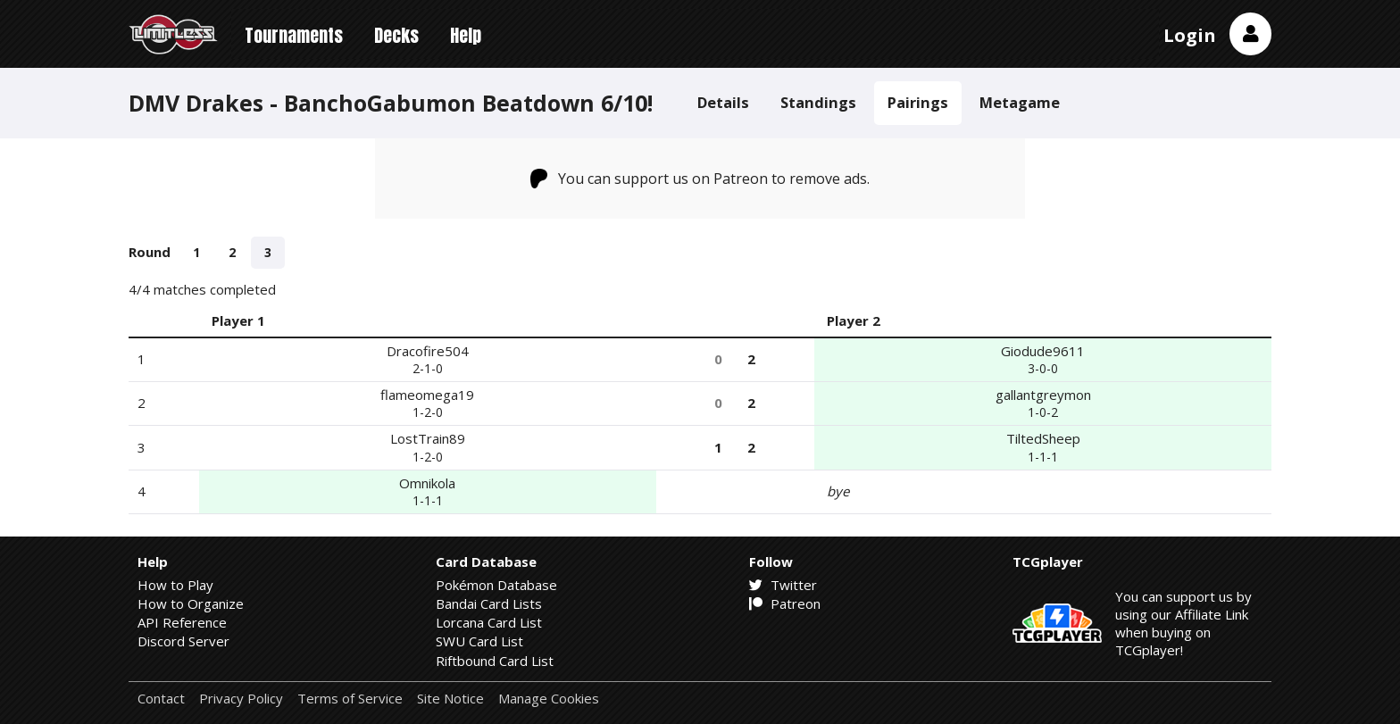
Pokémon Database (496, 585)
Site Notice (450, 698)
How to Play (175, 585)
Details (723, 102)
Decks (396, 35)
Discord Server (183, 641)
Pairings (918, 102)
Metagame (1019, 102)
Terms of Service (350, 698)
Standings (818, 102)
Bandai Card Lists (489, 603)
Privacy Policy (241, 698)
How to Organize (191, 603)
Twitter (783, 585)
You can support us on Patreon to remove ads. (700, 178)
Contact (161, 698)
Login (1189, 35)
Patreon (785, 603)
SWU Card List (479, 641)
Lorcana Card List (489, 622)
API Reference (182, 622)
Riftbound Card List (495, 661)
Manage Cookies (548, 698)
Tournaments (294, 35)
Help (465, 35)
